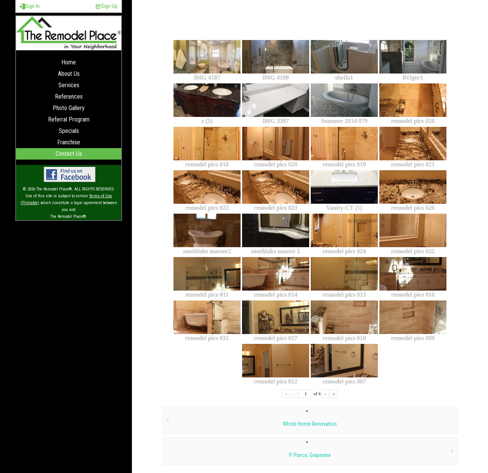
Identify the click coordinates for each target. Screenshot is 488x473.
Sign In (30, 6)
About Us (69, 73)
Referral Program (69, 119)
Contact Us (69, 153)
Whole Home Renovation (310, 424)
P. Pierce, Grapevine (310, 455)
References (69, 96)
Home (68, 62)
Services (68, 85)
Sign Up (106, 6)
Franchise (68, 142)
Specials (69, 130)
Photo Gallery (69, 108)
